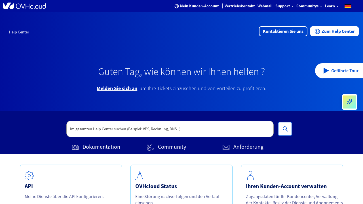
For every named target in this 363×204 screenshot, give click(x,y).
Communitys (309, 5)
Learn (332, 5)
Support (284, 5)
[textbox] (170, 129)
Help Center (19, 32)
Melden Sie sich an (117, 88)
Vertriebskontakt (240, 5)
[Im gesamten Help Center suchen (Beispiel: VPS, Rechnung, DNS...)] (285, 129)
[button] (348, 5)
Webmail (265, 5)
